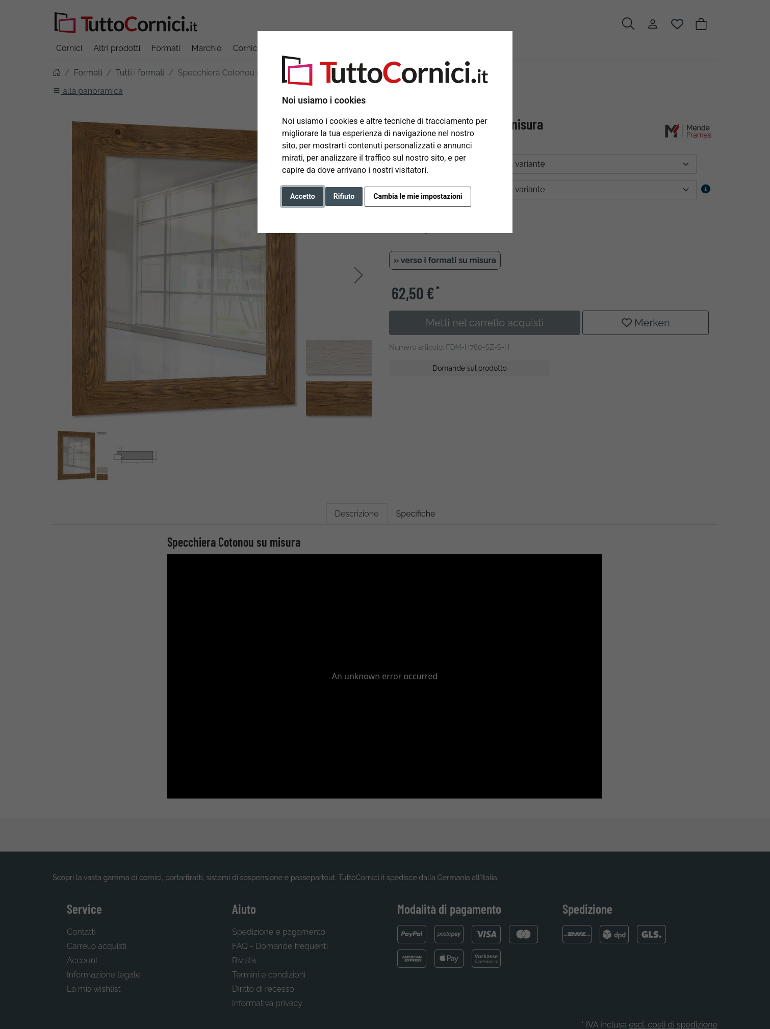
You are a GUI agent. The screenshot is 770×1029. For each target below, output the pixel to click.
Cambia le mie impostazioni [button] (417, 196)
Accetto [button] (302, 196)
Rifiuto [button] (344, 196)
